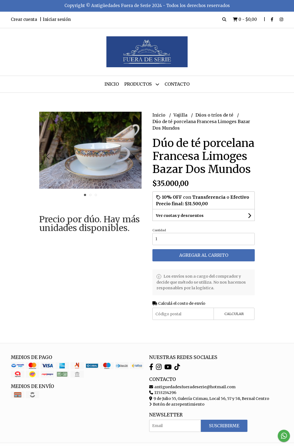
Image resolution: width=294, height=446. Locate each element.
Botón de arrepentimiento (176, 404)
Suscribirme (224, 425)
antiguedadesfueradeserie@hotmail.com (192, 386)
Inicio (111, 84)
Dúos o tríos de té (214, 115)
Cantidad (159, 230)
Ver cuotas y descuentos (180, 215)
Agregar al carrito (203, 255)
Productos (141, 84)
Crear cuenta (24, 19)
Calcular (234, 314)
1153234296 (162, 392)
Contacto (177, 84)
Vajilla (181, 115)
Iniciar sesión (57, 19)
